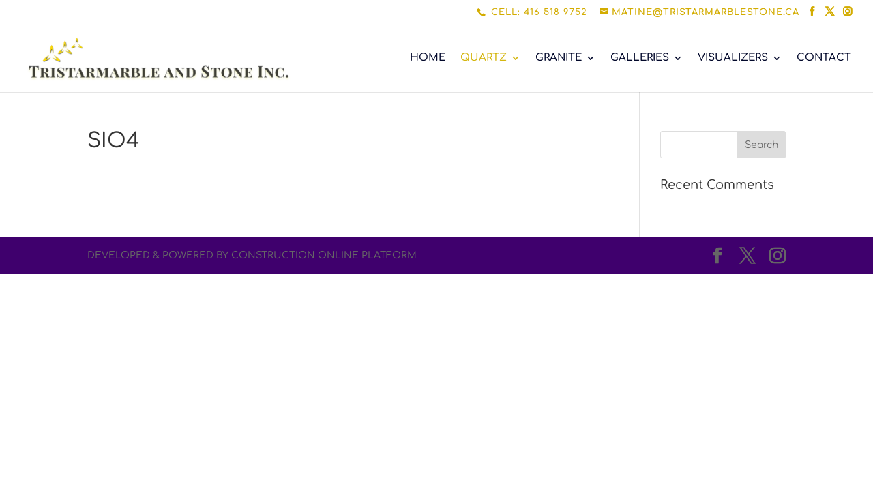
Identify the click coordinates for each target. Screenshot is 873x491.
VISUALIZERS (733, 58)
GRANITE (558, 58)
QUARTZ (483, 58)
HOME (427, 58)
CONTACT (824, 58)
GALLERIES (639, 58)
